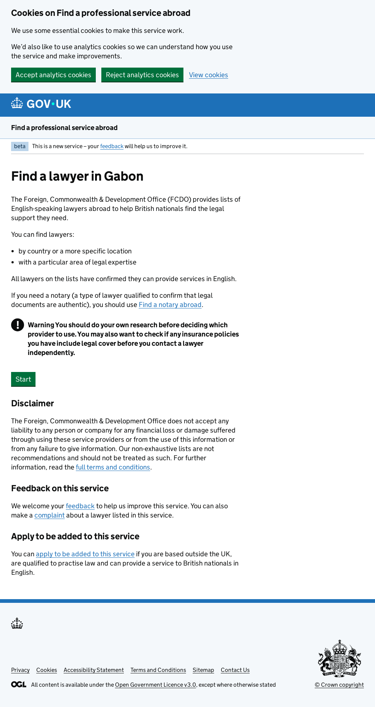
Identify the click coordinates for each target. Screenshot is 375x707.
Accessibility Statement (94, 669)
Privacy (20, 669)
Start (23, 379)
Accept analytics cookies (53, 75)
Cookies (46, 669)
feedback (112, 146)
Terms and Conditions (158, 669)
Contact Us (235, 669)
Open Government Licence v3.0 (155, 684)
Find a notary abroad (170, 304)
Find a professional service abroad (64, 127)
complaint (49, 515)
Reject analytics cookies (142, 75)
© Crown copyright (339, 684)
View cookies (208, 74)
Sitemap (203, 669)
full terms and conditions (113, 467)
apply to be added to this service (85, 554)
